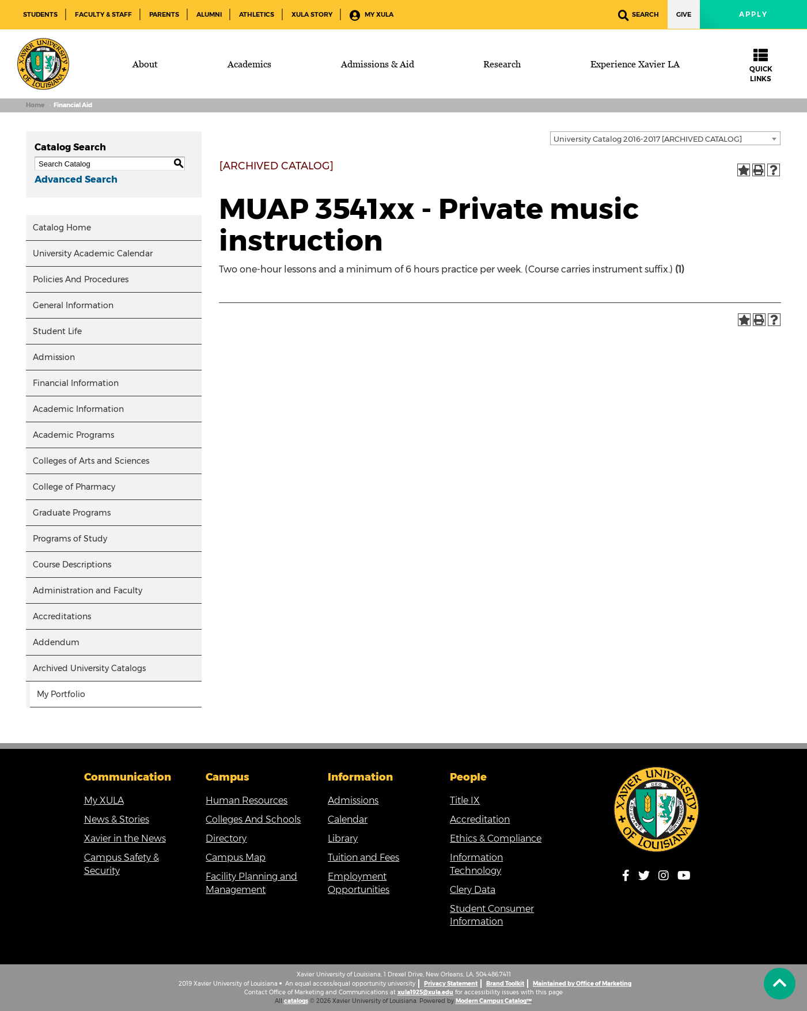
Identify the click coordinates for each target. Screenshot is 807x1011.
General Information (73, 305)
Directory (226, 838)
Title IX (465, 800)
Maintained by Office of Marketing (582, 983)
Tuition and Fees (363, 857)
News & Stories (116, 819)
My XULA (371, 15)
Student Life (57, 331)
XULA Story (311, 14)
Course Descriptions (72, 564)
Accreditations (62, 616)
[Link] (656, 809)
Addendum (56, 642)
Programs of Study (70, 538)
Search (638, 15)
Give (683, 14)
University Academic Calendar (93, 253)
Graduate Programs (72, 513)
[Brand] (43, 64)
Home (35, 105)
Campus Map (236, 857)
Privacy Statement (451, 983)
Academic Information (78, 409)
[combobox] (665, 138)
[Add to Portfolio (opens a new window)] (743, 170)
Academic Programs (73, 435)
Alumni (209, 14)
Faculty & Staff (103, 14)
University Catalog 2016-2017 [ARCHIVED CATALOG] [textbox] (648, 138)
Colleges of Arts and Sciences (91, 461)
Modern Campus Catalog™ (494, 1001)
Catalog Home (62, 227)
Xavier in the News (125, 838)
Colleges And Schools (253, 819)
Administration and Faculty (87, 590)
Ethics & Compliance (495, 838)
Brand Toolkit (505, 983)
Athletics (256, 14)
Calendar (347, 819)
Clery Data (472, 889)
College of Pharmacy (74, 487)
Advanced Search (76, 179)
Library (343, 838)
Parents (164, 14)
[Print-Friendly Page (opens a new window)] (758, 170)
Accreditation (480, 819)
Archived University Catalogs (89, 668)
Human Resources (246, 800)
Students (40, 14)
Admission (54, 357)
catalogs (296, 1001)
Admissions (353, 800)
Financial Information (76, 383)
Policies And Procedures (80, 279)
